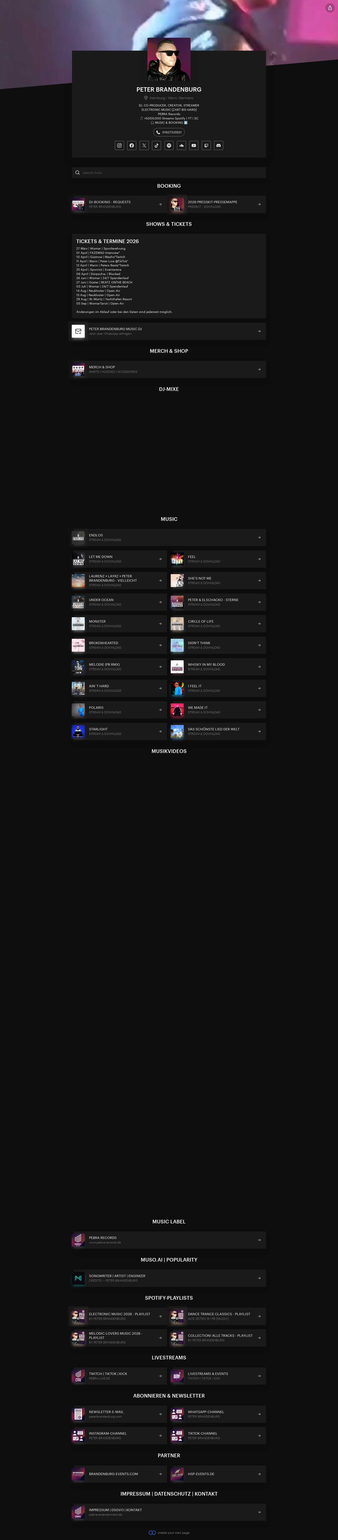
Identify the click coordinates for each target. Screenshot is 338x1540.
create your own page (169, 1532)
